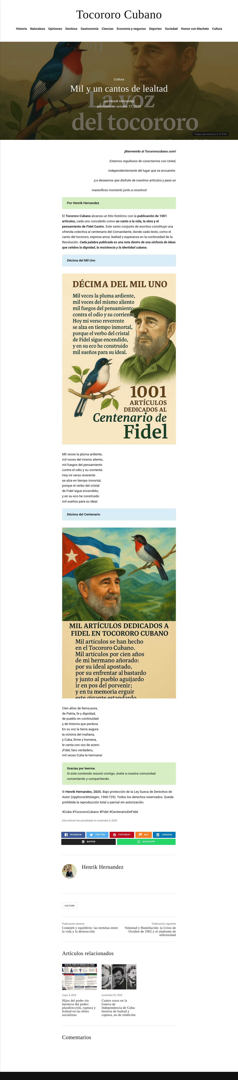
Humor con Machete (195, 28)
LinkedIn (164, 834)
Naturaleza (37, 28)
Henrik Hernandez (121, 101)
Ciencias (107, 28)
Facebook (73, 834)
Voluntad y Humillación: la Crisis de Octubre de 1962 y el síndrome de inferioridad (150, 931)
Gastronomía (89, 28)
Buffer (88, 841)
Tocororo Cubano (119, 14)
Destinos (71, 28)
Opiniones (55, 28)
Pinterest (122, 834)
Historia (21, 28)
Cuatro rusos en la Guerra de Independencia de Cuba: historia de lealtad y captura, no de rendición (119, 1008)
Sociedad (171, 28)
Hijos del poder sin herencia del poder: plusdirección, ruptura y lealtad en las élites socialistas (79, 1008)
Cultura (217, 28)
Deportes (155, 28)
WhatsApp (146, 841)
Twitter (97, 834)
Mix (143, 834)
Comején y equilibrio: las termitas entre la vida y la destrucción (90, 929)
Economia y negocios (131, 28)
